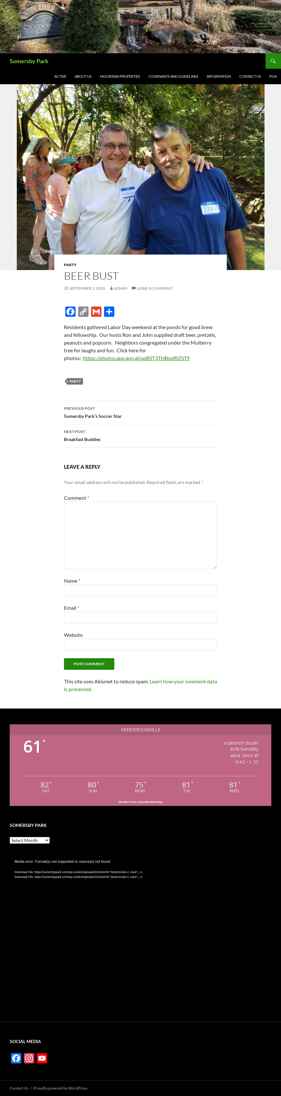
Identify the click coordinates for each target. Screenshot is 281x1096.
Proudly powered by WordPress (60, 1088)
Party (70, 264)
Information (219, 76)
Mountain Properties (120, 76)
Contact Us (250, 76)
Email (71, 608)
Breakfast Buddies (140, 435)
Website (73, 635)
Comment (76, 498)
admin (120, 288)
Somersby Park (29, 61)
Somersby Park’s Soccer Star (140, 412)
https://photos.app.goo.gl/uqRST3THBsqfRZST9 (136, 358)
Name (72, 581)
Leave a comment (154, 288)
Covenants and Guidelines (173, 76)
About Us (83, 76)
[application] (140, 932)
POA (273, 76)
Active (60, 76)
